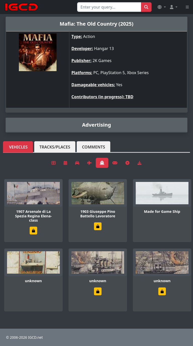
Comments (93, 147)
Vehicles (18, 147)
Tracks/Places (54, 147)
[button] (162, 7)
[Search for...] (109, 7)
